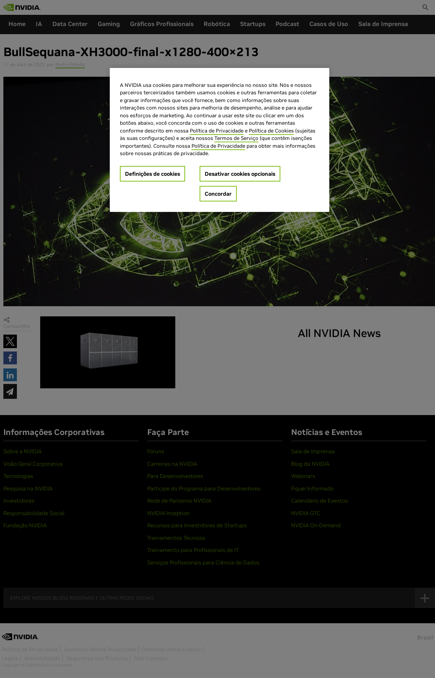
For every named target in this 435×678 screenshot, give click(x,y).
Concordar (218, 193)
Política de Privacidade (217, 130)
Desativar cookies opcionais (240, 173)
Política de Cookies (271, 130)
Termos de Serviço (236, 138)
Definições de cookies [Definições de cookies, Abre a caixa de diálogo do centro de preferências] (152, 173)
